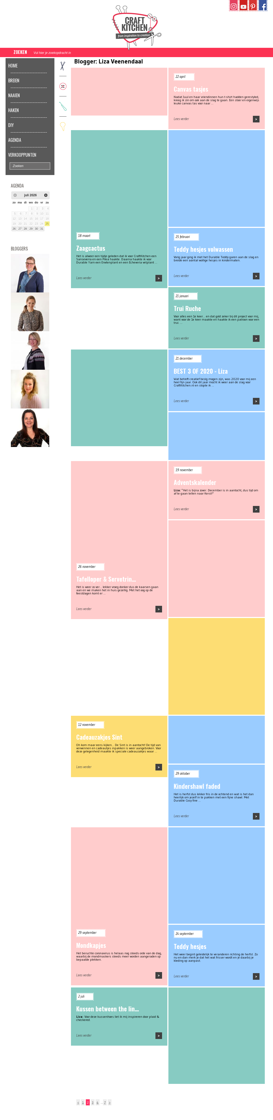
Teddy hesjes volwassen (203, 249)
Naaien (14, 95)
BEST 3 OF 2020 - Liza (201, 371)
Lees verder (181, 119)
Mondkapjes (91, 945)
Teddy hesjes (190, 946)
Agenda (14, 140)
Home (12, 65)
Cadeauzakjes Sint (99, 737)
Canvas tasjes (191, 88)
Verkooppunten (22, 155)
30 (36, 228)
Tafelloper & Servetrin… (106, 579)
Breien (13, 80)
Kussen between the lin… (107, 1008)
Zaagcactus (90, 248)
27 (19, 228)
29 (31, 228)
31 (41, 228)
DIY (11, 125)
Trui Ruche (187, 308)
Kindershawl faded (197, 786)
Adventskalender (195, 482)
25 (47, 223)
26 (14, 228)
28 (25, 228)
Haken (13, 110)
